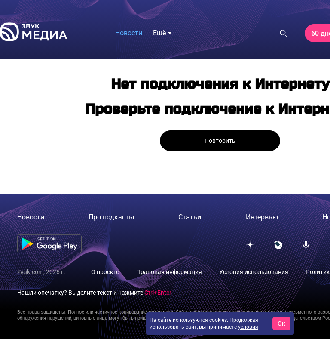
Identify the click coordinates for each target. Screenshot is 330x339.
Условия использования (253, 271)
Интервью (262, 217)
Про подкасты (111, 217)
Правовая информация (169, 271)
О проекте (105, 271)
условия (248, 327)
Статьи (189, 217)
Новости (128, 33)
